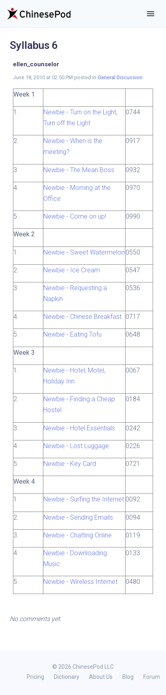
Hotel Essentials (92, 428)
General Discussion (120, 77)
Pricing (35, 677)
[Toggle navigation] (151, 13)
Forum (151, 677)
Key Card (83, 464)
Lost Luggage (89, 446)
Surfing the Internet (97, 499)
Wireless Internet (93, 581)
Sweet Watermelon (97, 252)
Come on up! (88, 216)
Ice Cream (85, 270)
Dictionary (66, 677)
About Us (101, 677)
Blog (128, 677)
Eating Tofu (86, 334)
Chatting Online (91, 535)
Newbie (54, 112)
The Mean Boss (92, 170)
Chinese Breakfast (95, 316)
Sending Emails (91, 517)
